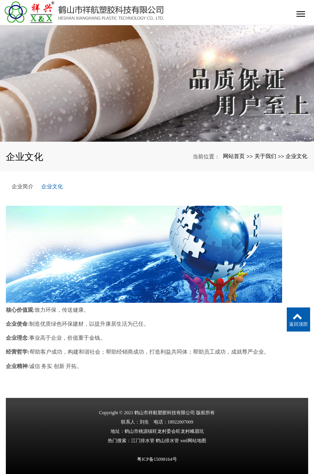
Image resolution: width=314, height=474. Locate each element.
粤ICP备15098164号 (157, 459)
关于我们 (265, 156)
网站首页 (234, 156)
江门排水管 (142, 440)
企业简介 (22, 186)
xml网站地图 (193, 440)
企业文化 (296, 156)
